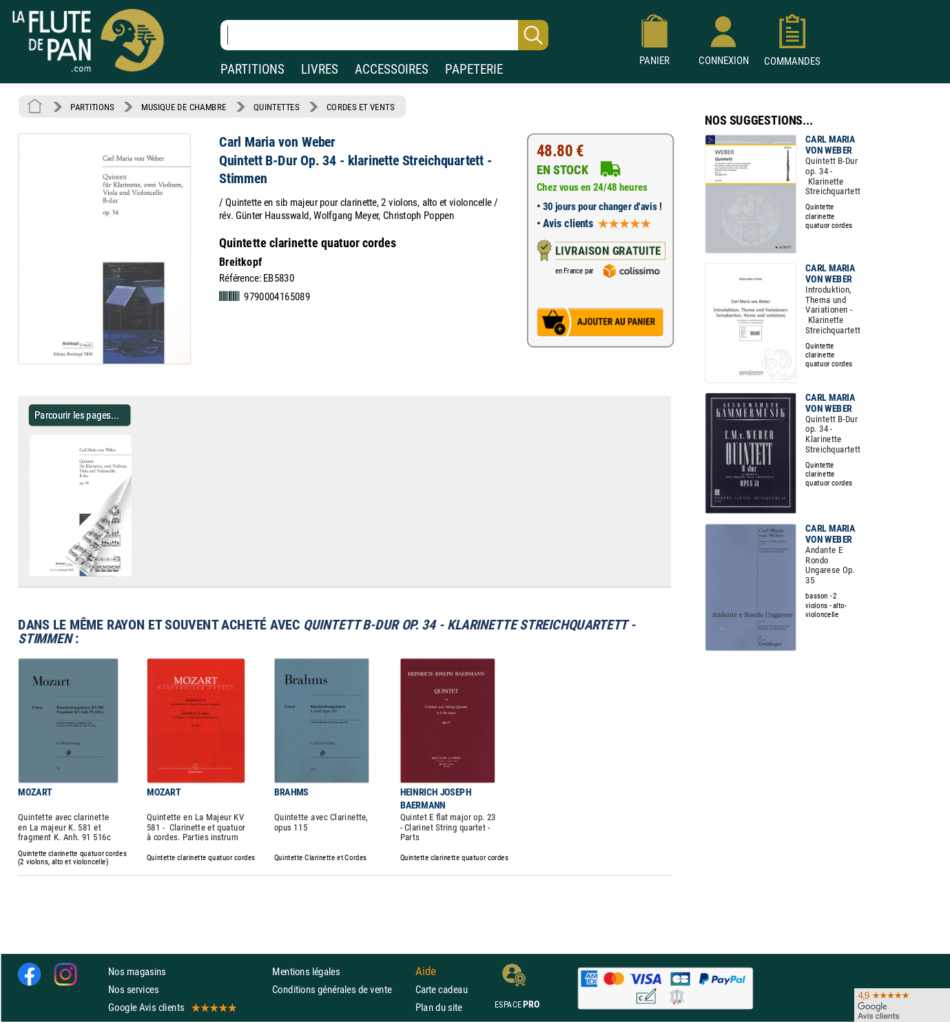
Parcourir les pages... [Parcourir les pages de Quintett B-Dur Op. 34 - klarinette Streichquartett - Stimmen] (76, 415)
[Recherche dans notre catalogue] (384, 35)
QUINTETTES (276, 106)
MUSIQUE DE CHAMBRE (184, 106)
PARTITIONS (252, 69)
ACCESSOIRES (391, 69)
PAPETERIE (474, 69)
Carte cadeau (441, 989)
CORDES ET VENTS (360, 106)
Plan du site (438, 1007)
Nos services (133, 989)
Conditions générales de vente (340, 989)
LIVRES (319, 69)
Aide (425, 971)
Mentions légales (306, 971)
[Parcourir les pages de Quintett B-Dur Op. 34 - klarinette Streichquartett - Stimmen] (137, 572)
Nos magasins (137, 971)
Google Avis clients (171, 1007)
